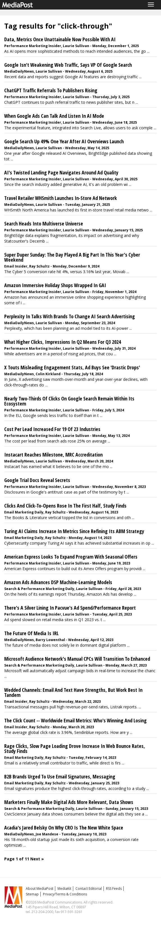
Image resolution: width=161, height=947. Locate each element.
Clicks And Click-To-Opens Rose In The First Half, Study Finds (65, 505)
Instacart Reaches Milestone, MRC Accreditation (53, 454)
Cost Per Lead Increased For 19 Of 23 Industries (52, 429)
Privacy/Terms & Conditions (65, 894)
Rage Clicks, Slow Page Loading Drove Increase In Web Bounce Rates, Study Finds (74, 748)
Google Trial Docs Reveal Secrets (37, 480)
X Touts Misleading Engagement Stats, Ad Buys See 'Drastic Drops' (72, 367)
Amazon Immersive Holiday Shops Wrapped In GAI (55, 285)
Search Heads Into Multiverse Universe (43, 223)
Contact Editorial (88, 888)
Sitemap (32, 894)
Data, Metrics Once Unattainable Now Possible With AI (60, 39)
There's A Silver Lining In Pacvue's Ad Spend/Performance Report (70, 607)
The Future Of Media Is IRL (31, 633)
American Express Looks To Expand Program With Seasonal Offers (70, 556)
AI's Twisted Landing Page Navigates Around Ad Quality (61, 172)
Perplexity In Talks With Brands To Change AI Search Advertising (69, 316)
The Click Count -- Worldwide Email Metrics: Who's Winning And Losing (75, 720)
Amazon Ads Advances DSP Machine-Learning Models (58, 582)
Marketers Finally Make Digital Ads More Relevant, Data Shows (68, 802)
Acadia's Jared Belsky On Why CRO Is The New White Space (63, 827)
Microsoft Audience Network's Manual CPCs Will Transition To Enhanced (77, 658)
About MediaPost (39, 888)
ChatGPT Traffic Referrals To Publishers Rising (50, 90)
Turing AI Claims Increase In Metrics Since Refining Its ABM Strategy (74, 531)
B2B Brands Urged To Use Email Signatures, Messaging (59, 776)
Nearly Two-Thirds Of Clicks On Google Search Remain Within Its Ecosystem (69, 401)
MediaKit (64, 888)
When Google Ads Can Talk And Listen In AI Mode (54, 115)
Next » (37, 858)
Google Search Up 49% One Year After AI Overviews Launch (64, 141)
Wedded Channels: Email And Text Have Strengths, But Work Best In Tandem (73, 692)
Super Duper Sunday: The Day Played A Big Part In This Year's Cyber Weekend (72, 257)
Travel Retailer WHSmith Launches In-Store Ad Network (60, 198)
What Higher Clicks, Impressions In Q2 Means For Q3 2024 (62, 341)
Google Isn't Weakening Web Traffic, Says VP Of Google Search (68, 64)
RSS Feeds (114, 888)
